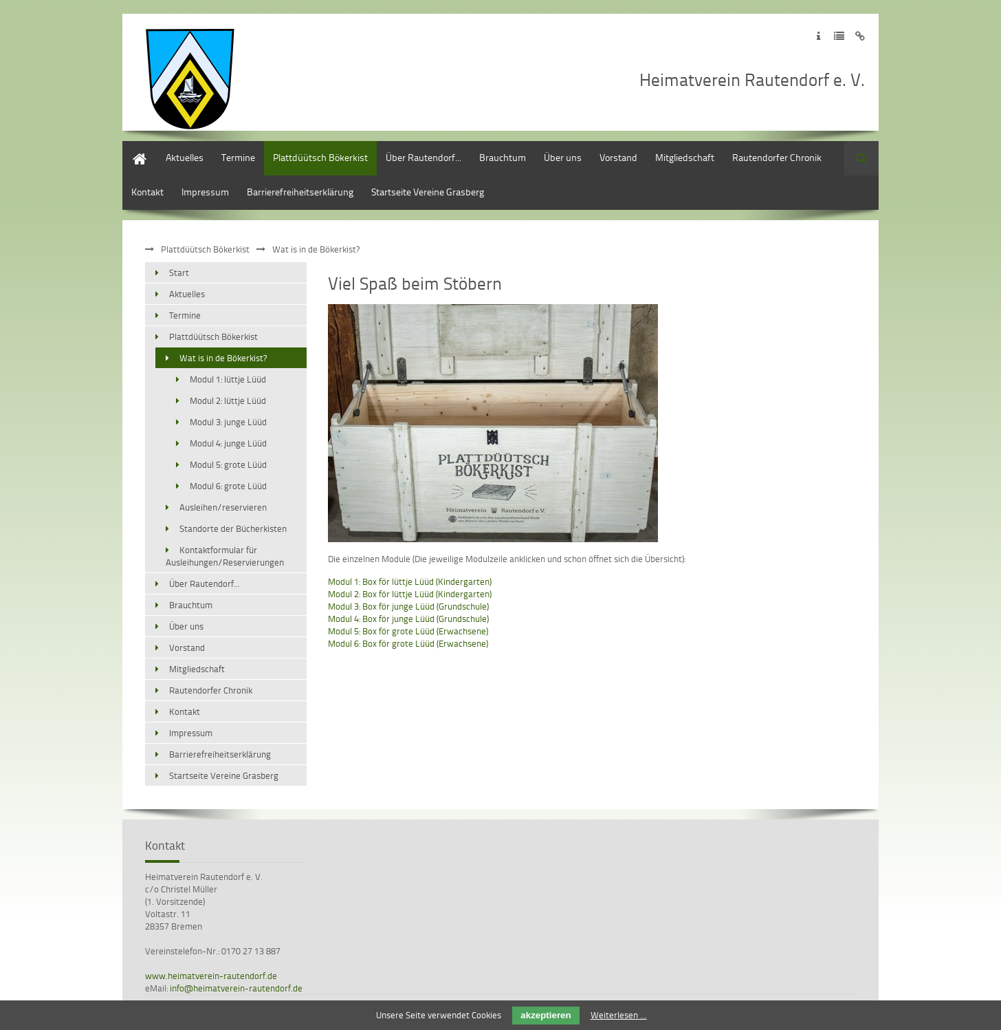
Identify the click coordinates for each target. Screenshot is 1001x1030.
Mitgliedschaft (684, 157)
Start (132, 147)
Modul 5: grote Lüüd (228, 464)
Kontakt (147, 191)
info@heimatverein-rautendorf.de (236, 988)
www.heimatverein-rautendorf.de (211, 975)
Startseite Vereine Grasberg (427, 191)
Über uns (563, 157)
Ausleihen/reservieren (223, 507)
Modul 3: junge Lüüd (228, 422)
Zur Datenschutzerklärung (839, 36)
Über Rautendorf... (423, 157)
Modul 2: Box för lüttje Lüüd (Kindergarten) (410, 594)
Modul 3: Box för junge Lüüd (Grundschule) (408, 606)
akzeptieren (545, 1015)
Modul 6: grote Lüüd (228, 486)
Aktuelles (185, 157)
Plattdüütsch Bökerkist (320, 157)
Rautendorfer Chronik (777, 157)
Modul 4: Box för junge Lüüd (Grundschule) (408, 618)
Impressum (205, 191)
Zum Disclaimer (859, 36)
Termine (238, 157)
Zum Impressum (818, 36)
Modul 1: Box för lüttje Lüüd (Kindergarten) (410, 581)
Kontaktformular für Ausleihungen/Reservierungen (225, 556)
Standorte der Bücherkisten (233, 528)
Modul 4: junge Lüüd (228, 443)
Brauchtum (502, 157)
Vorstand (618, 157)
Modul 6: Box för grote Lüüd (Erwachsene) (408, 643)
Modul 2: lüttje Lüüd (228, 400)
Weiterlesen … (619, 1015)
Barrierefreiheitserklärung (300, 191)
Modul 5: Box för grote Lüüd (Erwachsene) (408, 631)
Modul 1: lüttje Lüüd (228, 379)
